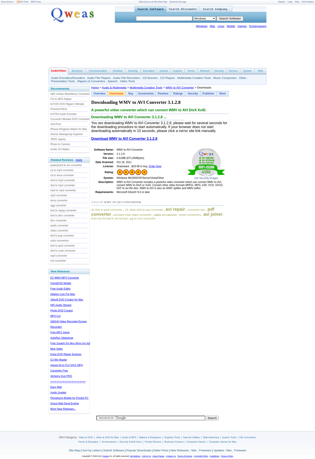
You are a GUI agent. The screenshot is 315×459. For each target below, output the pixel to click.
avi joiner (213, 214)
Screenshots (146, 93)
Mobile (231, 26)
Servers (233, 70)
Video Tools (127, 81)
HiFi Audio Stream (61, 305)
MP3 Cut (55, 316)
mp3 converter (58, 195)
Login (290, 2)
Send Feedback (308, 2)
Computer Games (196, 441)
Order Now (155, 166)
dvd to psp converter (62, 235)
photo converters (190, 214)
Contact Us (171, 456)
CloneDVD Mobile (60, 283)
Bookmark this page (178, 2)
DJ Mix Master (58, 359)
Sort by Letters (91, 450)
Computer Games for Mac (223, 441)
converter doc (196, 209)
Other (242, 78)
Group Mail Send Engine (64, 403)
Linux (221, 26)
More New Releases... (63, 408)
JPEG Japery (58, 139)
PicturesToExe (58, 109)
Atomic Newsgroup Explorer (66, 134)
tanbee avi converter (165, 214)
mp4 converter (58, 255)
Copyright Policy (201, 456)
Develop (133, 70)
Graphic (177, 70)
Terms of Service (184, 456)
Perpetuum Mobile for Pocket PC (69, 398)
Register (281, 2)
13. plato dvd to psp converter (144, 209)
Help (297, 2)
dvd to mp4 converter (62, 185)
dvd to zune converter (62, 250)
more (79, 160)
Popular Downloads (138, 450)
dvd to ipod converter (62, 245)
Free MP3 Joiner (60, 332)
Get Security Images (206, 178)
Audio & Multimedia (114, 87)
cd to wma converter (62, 175)
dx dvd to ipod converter (106, 209)
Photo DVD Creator (61, 310)
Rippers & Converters (91, 81)
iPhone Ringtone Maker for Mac (68, 129)
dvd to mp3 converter (62, 180)
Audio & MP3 (129, 437)
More (222, 93)
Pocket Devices (153, 441)
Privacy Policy (227, 456)
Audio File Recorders (126, 78)
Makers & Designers (150, 437)
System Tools (229, 437)
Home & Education (89, 441)
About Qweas (7, 2)
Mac (212, 26)
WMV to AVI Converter (180, 87)
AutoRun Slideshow (61, 337)
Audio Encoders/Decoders (68, 78)
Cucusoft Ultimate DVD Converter (69, 119)
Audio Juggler (58, 392)
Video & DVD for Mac (107, 437)
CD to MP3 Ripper (61, 99)
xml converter (58, 260)
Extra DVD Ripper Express (65, 354)
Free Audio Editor (60, 288)
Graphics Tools (172, 437)
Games (242, 26)
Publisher (208, 93)
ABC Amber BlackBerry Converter (70, 94)
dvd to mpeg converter (63, 210)
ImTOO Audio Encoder (63, 114)
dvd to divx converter (62, 215)
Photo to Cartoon (60, 144)
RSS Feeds (22, 2)
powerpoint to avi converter (66, 165)
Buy (130, 93)
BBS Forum (36, 2)
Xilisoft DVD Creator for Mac (66, 299)
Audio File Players (98, 78)
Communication (98, 70)
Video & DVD (86, 437)
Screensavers (257, 26)
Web (260, 70)
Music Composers (225, 78)
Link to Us (146, 456)
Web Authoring (211, 437)
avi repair (175, 209)
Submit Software (113, 450)
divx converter (58, 220)
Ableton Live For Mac (62, 294)
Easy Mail (56, 387)
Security (219, 70)
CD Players (167, 78)
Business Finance (174, 441)
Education (149, 70)
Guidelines (214, 456)
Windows (202, 26)
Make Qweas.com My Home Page (153, 2)
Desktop (117, 70)
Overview (99, 93)
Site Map (74, 450)
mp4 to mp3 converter (63, 190)
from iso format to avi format (109, 218)
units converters (59, 240)
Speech (112, 81)
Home (191, 70)
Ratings (178, 93)
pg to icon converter (143, 218)
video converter (59, 230)
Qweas (106, 456)
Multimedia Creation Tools (194, 78)
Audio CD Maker (60, 149)
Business (77, 70)
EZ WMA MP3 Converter (64, 277)
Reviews (163, 93)
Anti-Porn (55, 124)
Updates (219, 450)
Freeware (205, 450)
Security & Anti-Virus (131, 441)
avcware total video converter (132, 214)
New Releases (180, 450)
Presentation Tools (63, 81)
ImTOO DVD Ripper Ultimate (67, 104)
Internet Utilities (191, 437)
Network (205, 70)
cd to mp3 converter (62, 170)
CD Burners (150, 78)
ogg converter (58, 205)
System (247, 70)
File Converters (247, 437)
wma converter (59, 200)
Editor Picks (160, 450)
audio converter (59, 225)
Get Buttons (135, 456)
